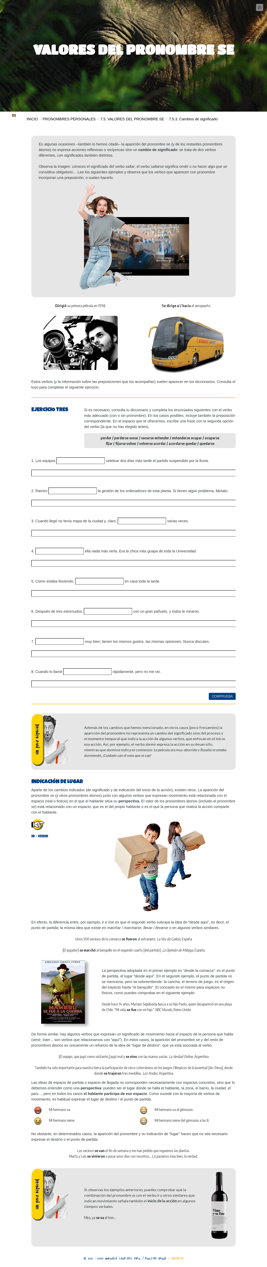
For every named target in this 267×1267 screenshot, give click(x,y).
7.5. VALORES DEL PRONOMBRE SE (132, 119)
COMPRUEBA (222, 696)
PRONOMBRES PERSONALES (69, 119)
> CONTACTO (176, 1258)
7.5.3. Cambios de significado (193, 119)
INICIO (32, 119)
